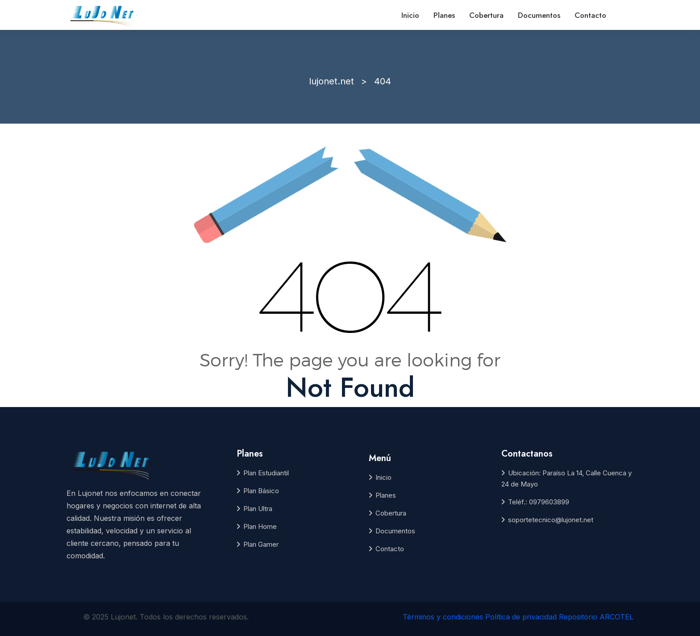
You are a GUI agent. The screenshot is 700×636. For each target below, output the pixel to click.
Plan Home (260, 526)
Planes (444, 15)
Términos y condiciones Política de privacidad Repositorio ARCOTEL (518, 616)
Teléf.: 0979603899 (538, 502)
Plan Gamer (261, 544)
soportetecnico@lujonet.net (550, 519)
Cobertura (486, 15)
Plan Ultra (257, 508)
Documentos (539, 15)
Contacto (590, 15)
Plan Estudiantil (266, 473)
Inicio (410, 15)
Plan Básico (261, 490)
